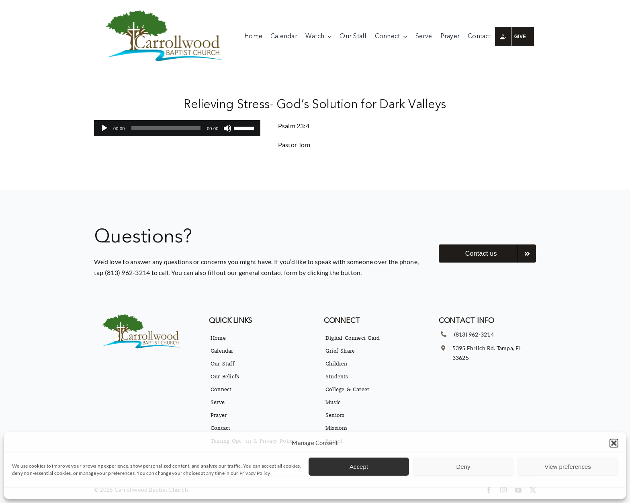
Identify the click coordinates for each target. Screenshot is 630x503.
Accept (359, 466)
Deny (463, 466)
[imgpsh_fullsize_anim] (166, 11)
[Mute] (227, 128)
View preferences (567, 466)
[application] (177, 128)
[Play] (104, 128)
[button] (614, 443)
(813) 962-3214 (474, 334)
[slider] (165, 128)
